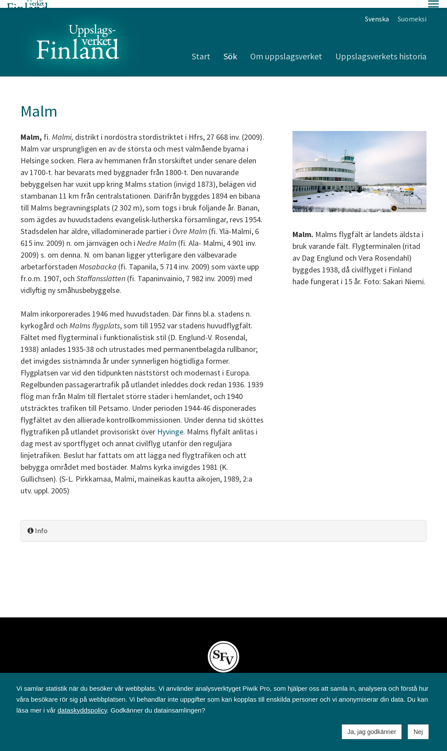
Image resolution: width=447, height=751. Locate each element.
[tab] (223, 523)
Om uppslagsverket (286, 48)
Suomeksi (412, 11)
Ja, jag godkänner (371, 731)
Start (201, 48)
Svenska (377, 11)
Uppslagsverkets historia (380, 48)
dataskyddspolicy (82, 710)
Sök (230, 48)
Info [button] (38, 522)
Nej (418, 731)
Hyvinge (170, 424)
